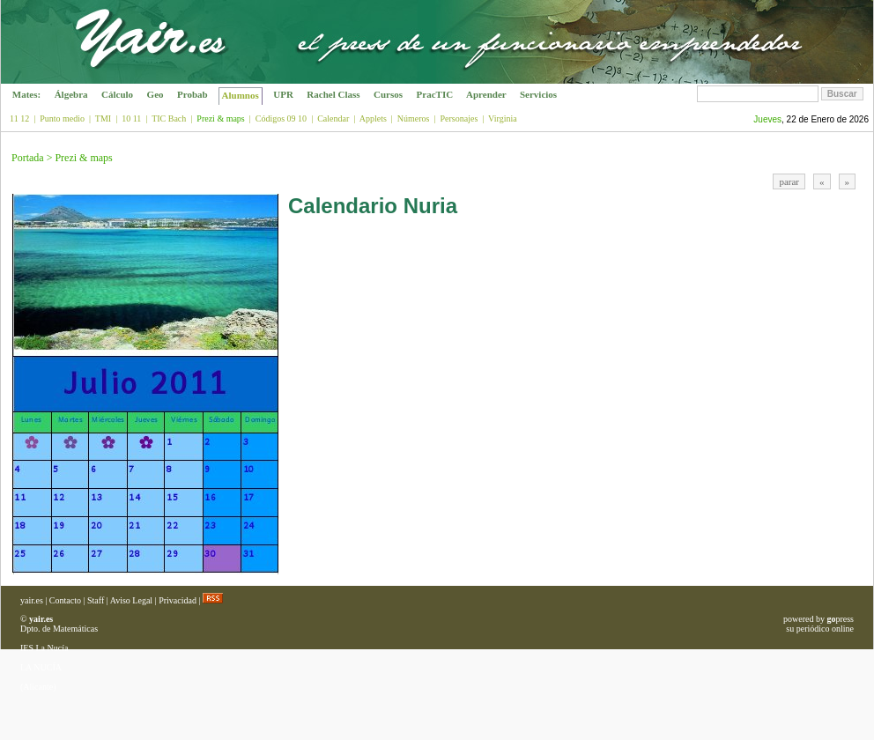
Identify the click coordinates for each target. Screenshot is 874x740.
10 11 (131, 118)
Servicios (538, 94)
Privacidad (177, 600)
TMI (103, 118)
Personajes (459, 118)
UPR (283, 94)
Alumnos (240, 95)
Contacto (65, 600)
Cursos (388, 94)
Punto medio (62, 118)
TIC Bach (169, 118)
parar (789, 181)
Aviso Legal (131, 600)
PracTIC (435, 94)
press (840, 619)
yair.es (31, 600)
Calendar (333, 118)
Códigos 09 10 (281, 118)
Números (413, 118)
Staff (95, 600)
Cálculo (117, 94)
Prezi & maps (83, 158)
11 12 (19, 118)
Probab (192, 94)
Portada (27, 158)
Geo (155, 94)
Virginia (502, 118)
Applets (373, 118)
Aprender (486, 94)
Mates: (26, 94)
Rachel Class (334, 94)
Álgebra (71, 94)
